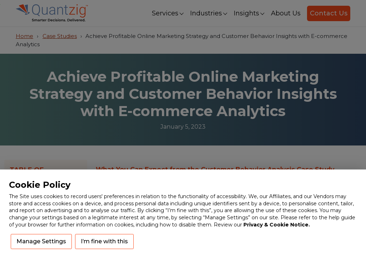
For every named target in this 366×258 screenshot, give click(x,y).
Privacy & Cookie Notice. (276, 224)
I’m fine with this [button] (104, 241)
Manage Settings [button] (41, 241)
